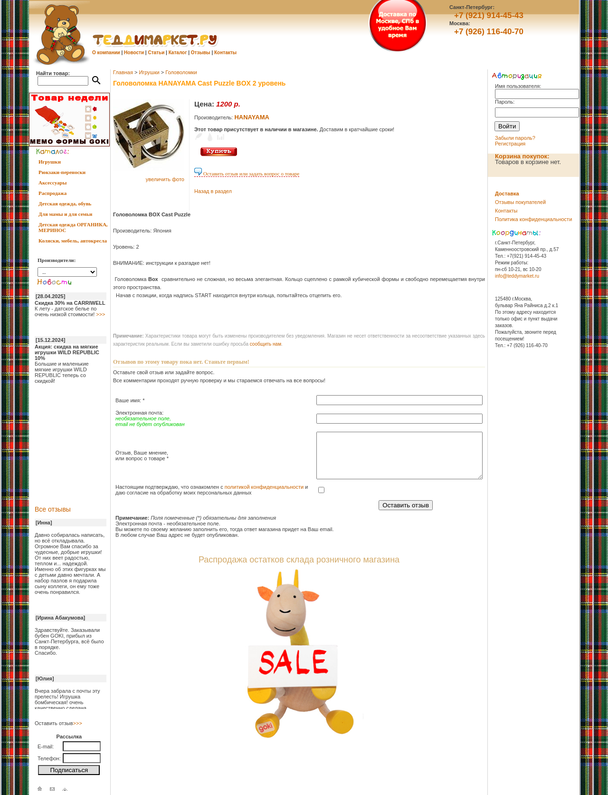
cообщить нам (265, 344)
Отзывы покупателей (520, 202)
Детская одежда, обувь (64, 203)
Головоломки (181, 72)
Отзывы (200, 52)
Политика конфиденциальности (533, 219)
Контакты (225, 52)
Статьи (156, 52)
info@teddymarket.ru (517, 276)
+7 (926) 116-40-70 (488, 31)
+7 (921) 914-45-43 (488, 15)
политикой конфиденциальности (264, 487)
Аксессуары (52, 182)
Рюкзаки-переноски (62, 172)
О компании (106, 52)
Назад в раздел (213, 191)
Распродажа (52, 193)
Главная (123, 72)
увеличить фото (165, 179)
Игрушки (49, 162)
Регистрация (510, 143)
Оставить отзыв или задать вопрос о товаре (246, 173)
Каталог (178, 52)
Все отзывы (53, 509)
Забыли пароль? (515, 138)
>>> (100, 314)
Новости (134, 52)
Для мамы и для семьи (65, 214)
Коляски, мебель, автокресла (72, 240)
